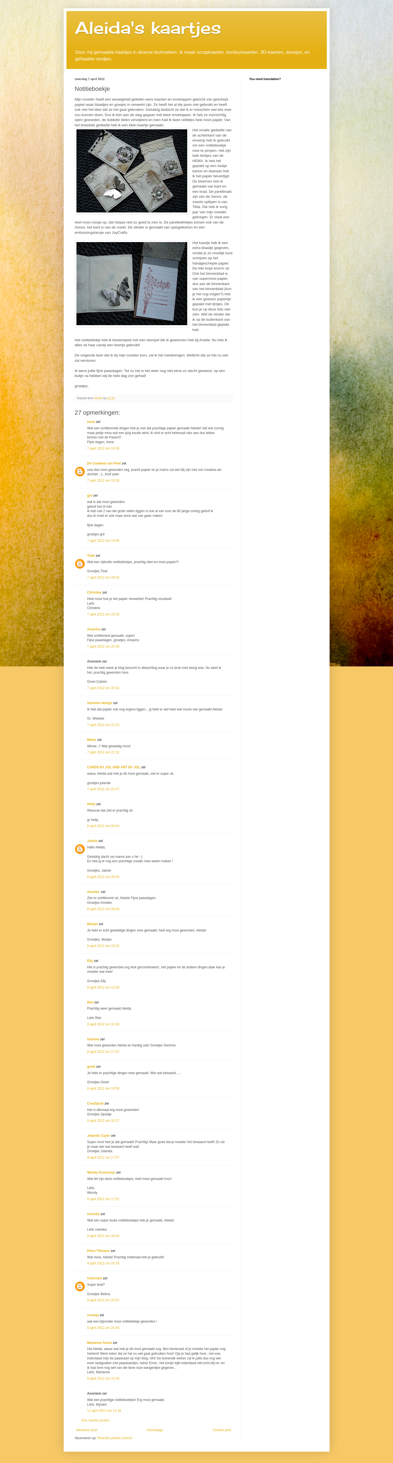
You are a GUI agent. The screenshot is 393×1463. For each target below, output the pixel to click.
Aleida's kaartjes (148, 27)
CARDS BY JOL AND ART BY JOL (113, 767)
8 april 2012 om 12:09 (103, 987)
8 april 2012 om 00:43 (103, 826)
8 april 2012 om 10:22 (103, 946)
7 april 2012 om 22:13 (103, 725)
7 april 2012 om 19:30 (103, 448)
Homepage (155, 1430)
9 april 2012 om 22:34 (103, 1378)
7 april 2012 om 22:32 (103, 752)
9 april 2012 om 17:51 (103, 1199)
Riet (90, 1002)
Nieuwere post (86, 1430)
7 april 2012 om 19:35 (103, 480)
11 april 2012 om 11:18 (104, 1411)
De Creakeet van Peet (104, 463)
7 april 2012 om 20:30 (103, 646)
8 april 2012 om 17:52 (103, 1052)
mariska (93, 1214)
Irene (91, 422)
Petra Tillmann (98, 1251)
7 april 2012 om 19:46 (103, 541)
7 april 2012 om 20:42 (103, 688)
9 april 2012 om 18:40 (103, 1236)
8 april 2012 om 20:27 (103, 1121)
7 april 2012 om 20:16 (103, 577)
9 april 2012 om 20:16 (103, 1263)
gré (90, 495)
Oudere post (222, 1430)
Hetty (91, 804)
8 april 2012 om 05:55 (103, 877)
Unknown (94, 1278)
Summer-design (99, 703)
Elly (90, 961)
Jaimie (92, 841)
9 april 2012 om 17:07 (103, 1157)
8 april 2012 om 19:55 (103, 1088)
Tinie (91, 556)
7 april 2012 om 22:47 (103, 789)
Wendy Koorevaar (101, 1172)
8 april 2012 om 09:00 (103, 909)
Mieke (91, 740)
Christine (94, 592)
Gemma (93, 1039)
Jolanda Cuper (98, 1136)
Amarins (94, 629)
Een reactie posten (95, 1420)
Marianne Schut (99, 1343)
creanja (93, 1315)
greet (91, 1067)
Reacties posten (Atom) (114, 1438)
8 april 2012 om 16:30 (103, 1024)
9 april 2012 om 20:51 (103, 1300)
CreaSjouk (95, 1103)
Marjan (93, 924)
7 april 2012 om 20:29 (103, 614)
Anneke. (93, 892)
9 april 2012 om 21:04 (103, 1328)
